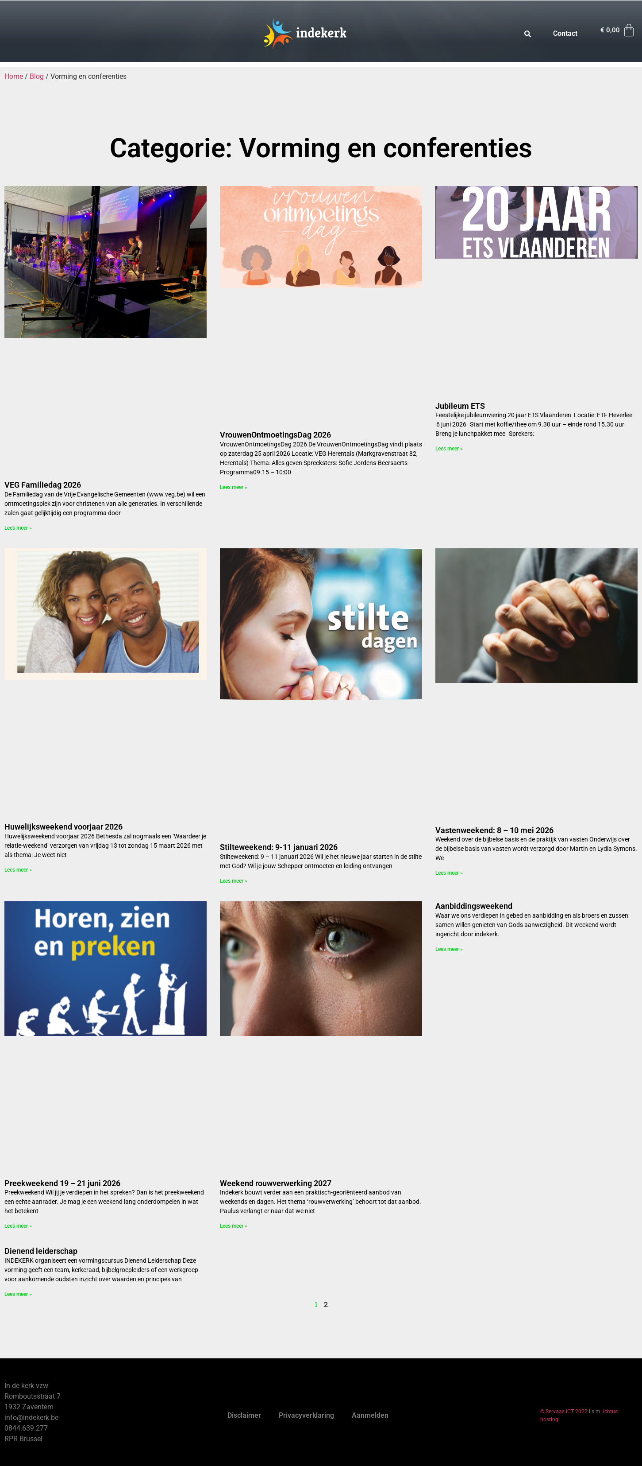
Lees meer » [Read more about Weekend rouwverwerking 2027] (233, 1226)
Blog (37, 76)
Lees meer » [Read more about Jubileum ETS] (449, 449)
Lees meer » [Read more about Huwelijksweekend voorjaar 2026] (18, 870)
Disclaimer (244, 1415)
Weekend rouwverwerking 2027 (275, 1183)
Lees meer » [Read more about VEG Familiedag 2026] (18, 528)
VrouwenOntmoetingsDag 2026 (275, 434)
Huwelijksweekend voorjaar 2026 (63, 826)
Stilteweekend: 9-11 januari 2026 (279, 847)
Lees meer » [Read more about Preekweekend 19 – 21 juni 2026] (18, 1226)
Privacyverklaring (306, 1415)
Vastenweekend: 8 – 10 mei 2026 (494, 830)
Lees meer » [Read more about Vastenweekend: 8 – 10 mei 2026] (449, 873)
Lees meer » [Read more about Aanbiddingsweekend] (449, 949)
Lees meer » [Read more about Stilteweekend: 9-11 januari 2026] (233, 881)
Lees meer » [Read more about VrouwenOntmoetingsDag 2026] (233, 487)
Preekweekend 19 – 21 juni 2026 (62, 1183)
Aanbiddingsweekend (473, 906)
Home (13, 76)
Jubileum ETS (460, 406)
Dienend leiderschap (40, 1251)
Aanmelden (370, 1415)
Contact (565, 33)
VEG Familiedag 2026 (42, 484)
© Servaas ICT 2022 (564, 1411)
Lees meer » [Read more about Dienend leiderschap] (18, 1294)
